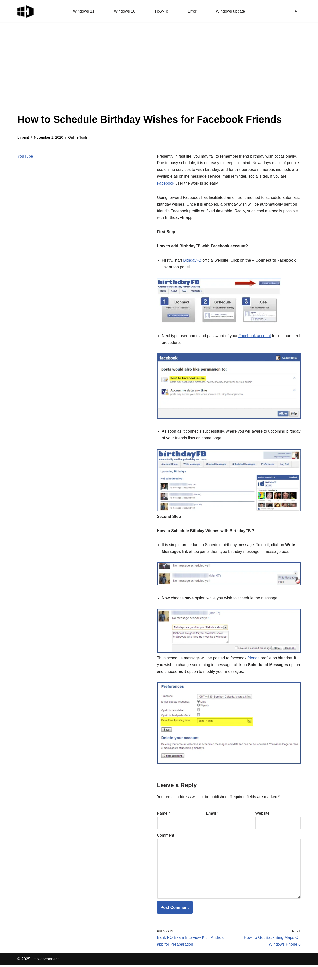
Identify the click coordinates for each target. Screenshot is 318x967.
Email (212, 814)
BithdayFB (191, 261)
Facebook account (255, 336)
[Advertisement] (149, 74)
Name (163, 814)
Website (262, 814)
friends (254, 659)
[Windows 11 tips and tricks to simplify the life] (25, 11)
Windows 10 (124, 11)
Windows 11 (83, 11)
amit (25, 137)
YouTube (25, 156)
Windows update (230, 11)
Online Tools (78, 137)
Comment (167, 836)
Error (192, 11)
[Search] (296, 11)
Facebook (165, 183)
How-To (161, 11)
